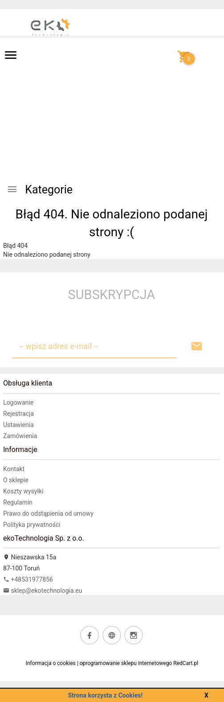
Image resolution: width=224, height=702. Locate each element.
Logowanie (18, 402)
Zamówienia (20, 435)
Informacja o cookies (51, 663)
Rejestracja (18, 413)
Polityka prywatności (32, 524)
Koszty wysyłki (23, 491)
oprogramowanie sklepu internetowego (126, 663)
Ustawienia (18, 424)
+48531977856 (28, 579)
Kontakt (13, 468)
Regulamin (18, 502)
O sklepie (16, 480)
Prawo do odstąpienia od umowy (48, 513)
